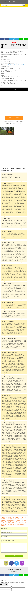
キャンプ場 (7, 1)
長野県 (13, 1)
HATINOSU (10, 569)
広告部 (19, 569)
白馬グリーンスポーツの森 (13, 64)
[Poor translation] (5, 584)
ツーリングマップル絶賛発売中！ (14, 89)
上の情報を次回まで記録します (9, 540)
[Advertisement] (14, 22)
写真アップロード (14, 117)
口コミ (2, 541)
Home (2, 2)
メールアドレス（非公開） (7, 532)
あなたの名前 (4, 528)
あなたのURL (4, 536)
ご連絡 (15, 569)
